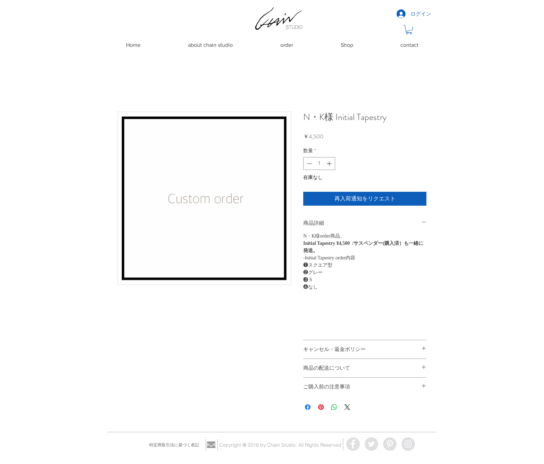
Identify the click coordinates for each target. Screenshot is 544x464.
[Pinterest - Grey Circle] (390, 444)
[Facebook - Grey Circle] (353, 444)
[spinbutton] (319, 163)
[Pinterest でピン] (321, 407)
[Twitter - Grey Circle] (371, 444)
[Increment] (329, 163)
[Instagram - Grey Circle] (408, 444)
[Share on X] (347, 407)
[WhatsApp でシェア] (334, 407)
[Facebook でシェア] (308, 407)
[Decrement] (308, 163)
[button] (409, 29)
